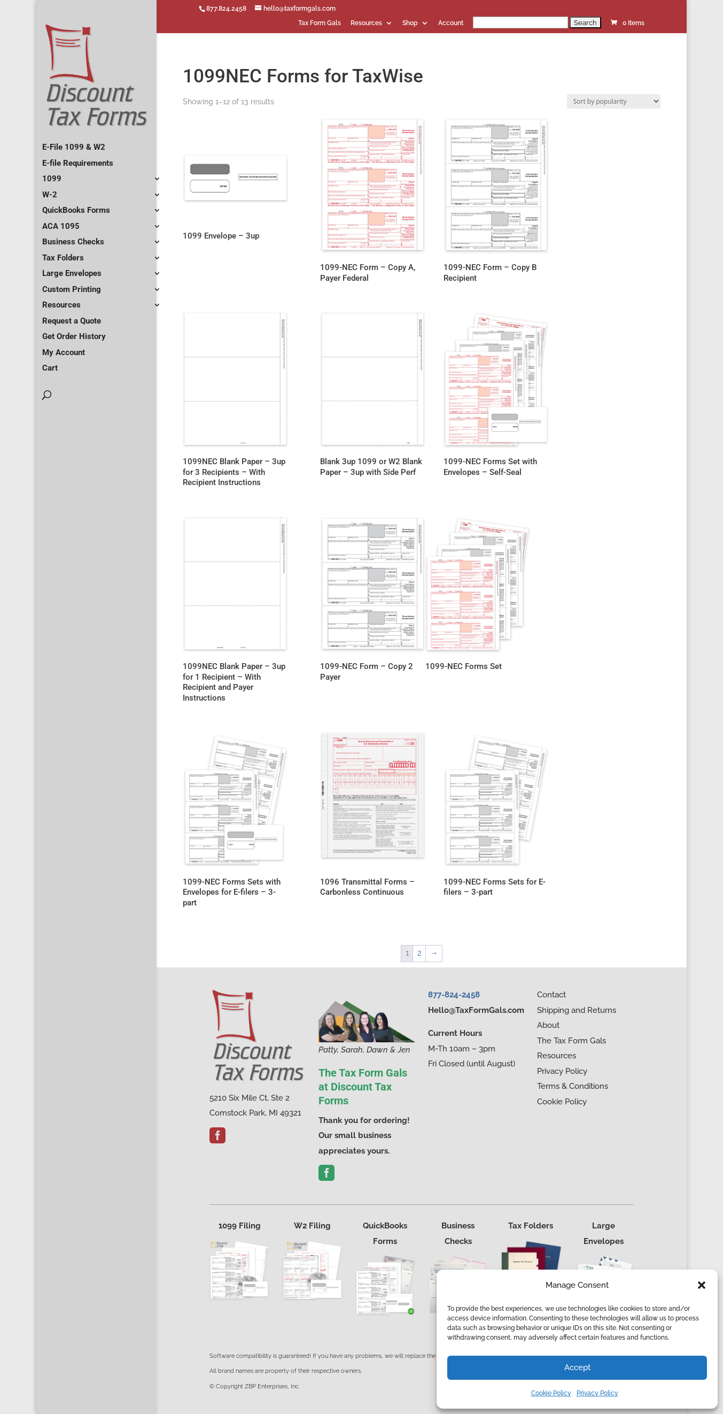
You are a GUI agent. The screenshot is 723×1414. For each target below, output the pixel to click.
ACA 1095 (61, 222)
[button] (701, 1285)
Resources (366, 23)
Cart (50, 363)
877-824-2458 (454, 995)
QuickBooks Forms (76, 206)
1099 (51, 174)
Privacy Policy (597, 1393)
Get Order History (74, 332)
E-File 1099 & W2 (73, 143)
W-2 (49, 190)
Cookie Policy (551, 1393)
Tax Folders (63, 253)
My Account (63, 348)
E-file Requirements (77, 159)
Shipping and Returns (576, 1010)
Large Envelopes (72, 269)
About (548, 1025)
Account (450, 23)
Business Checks (73, 237)
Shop (410, 23)
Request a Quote (71, 316)
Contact (551, 995)
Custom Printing (71, 285)
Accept (577, 1367)
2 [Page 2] (419, 953)
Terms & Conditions (572, 1086)
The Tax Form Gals (571, 1041)
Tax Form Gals (319, 23)
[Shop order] (613, 101)
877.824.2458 (226, 8)
